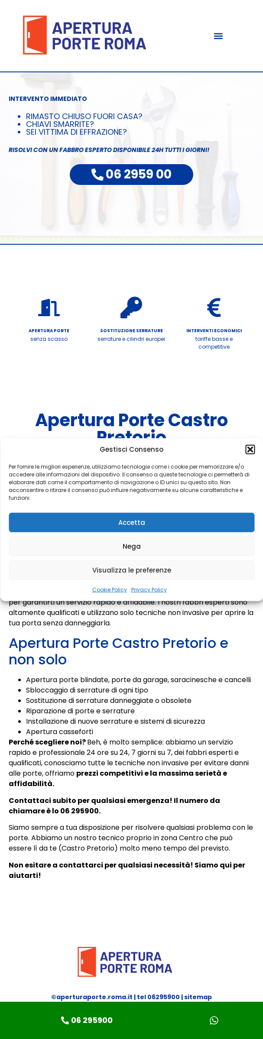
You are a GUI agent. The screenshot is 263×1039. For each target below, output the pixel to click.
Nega (132, 545)
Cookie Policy (109, 589)
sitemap (198, 997)
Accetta (131, 522)
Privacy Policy (149, 589)
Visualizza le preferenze (131, 569)
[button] (250, 449)
